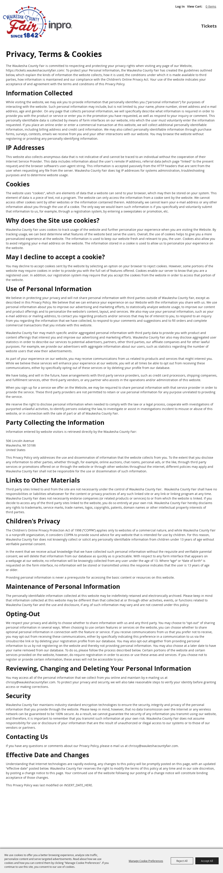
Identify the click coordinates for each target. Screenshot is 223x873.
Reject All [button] (182, 861)
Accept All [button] (207, 861)
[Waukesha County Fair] (38, 21)
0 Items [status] (211, 6)
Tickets (209, 26)
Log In (180, 6)
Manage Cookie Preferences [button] (146, 861)
